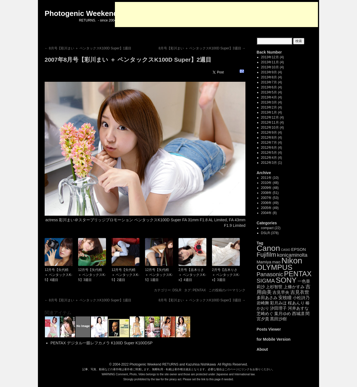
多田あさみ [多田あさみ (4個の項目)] (267, 297)
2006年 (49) (270, 203)
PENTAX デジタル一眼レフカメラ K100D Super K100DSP (101, 343)
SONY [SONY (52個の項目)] (286, 280)
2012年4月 (269, 158)
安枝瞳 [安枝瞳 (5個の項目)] (285, 297)
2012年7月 (269, 143)
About (262, 349)
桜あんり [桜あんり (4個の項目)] (296, 303)
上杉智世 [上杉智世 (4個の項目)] (274, 286)
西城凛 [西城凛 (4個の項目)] (298, 313)
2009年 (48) (270, 188)
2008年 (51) (270, 193)
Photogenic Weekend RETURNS (153, 364)
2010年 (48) (270, 183)
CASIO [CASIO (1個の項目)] (285, 249)
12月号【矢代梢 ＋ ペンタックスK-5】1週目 (159, 275)
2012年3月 (269, 163)
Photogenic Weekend (81, 13)
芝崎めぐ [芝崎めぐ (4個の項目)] (265, 313)
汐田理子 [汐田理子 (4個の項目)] (278, 308)
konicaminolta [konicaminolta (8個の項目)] (292, 255)
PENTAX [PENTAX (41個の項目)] (298, 274)
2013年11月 (270, 62)
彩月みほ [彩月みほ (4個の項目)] (278, 303)
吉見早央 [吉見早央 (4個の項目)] (280, 292)
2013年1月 (269, 112)
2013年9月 (269, 72)
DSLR (176, 290)
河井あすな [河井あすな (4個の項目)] (298, 308)
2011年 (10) (270, 178)
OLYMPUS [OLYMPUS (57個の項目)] (275, 267)
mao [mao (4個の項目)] (276, 261)
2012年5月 (269, 153)
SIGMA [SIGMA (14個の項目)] (266, 281)
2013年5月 (269, 92)
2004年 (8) (269, 213)
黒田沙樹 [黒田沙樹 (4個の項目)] (278, 318)
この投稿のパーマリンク (227, 290)
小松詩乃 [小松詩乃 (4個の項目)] (301, 297)
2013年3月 (269, 102)
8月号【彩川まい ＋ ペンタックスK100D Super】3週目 (202, 48)
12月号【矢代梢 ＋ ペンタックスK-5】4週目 (58, 275)
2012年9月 (269, 132)
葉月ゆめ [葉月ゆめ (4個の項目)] (282, 313)
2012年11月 (270, 122)
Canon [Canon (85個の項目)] (268, 248)
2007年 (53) (270, 198)
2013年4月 (269, 97)
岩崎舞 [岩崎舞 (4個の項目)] (263, 303)
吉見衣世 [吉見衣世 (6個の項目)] (299, 292)
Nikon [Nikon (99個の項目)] (291, 260)
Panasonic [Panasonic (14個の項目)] (270, 274)
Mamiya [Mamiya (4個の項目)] (264, 261)
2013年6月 (269, 87)
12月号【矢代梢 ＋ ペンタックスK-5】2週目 (125, 275)
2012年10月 (270, 127)
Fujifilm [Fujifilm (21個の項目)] (266, 254)
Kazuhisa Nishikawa (201, 364)
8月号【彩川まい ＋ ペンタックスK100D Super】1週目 (88, 48)
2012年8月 (269, 138)
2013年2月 (269, 107)
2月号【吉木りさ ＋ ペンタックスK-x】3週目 (226, 275)
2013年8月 (269, 77)
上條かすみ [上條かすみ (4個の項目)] (294, 286)
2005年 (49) (270, 208)
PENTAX (199, 290)
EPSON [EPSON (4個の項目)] (298, 249)
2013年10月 (270, 67)
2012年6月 (269, 148)
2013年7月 (269, 82)
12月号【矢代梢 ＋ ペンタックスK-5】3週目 (92, 275)
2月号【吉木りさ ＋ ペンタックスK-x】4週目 (192, 275)
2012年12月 (270, 117)
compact (267, 228)
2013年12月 (270, 57)
